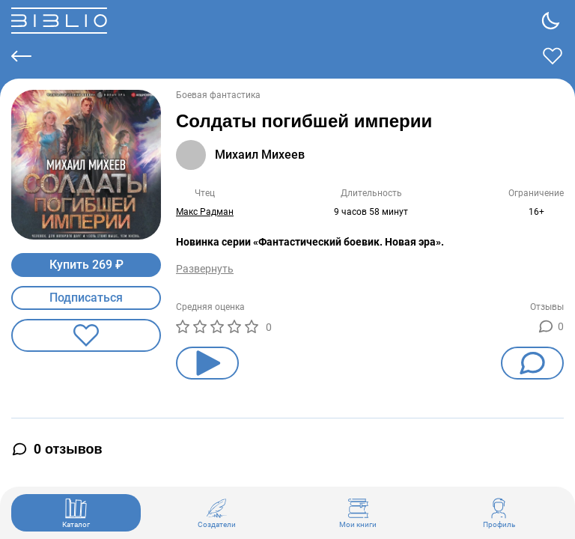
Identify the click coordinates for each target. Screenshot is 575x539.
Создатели (217, 513)
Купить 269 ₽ (86, 265)
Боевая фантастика (218, 95)
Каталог (76, 513)
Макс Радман (205, 212)
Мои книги (358, 513)
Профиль (499, 513)
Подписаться (86, 297)
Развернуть (205, 269)
